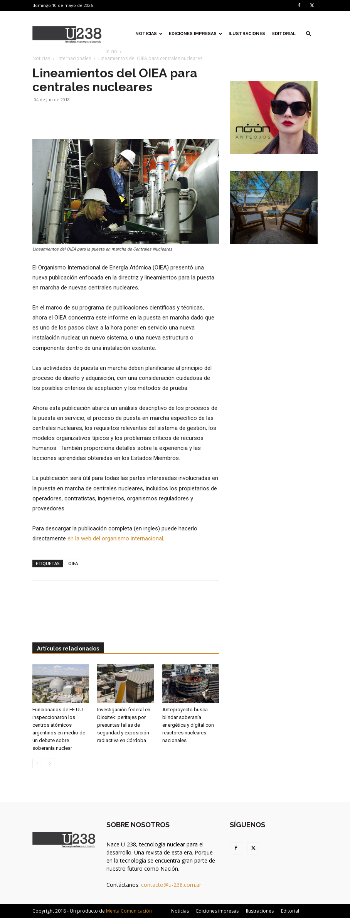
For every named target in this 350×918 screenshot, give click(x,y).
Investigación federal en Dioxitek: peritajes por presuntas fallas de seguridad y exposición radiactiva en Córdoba (123, 725)
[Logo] (67, 33)
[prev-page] (37, 763)
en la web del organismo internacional (115, 538)
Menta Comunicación (129, 911)
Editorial (284, 33)
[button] (308, 34)
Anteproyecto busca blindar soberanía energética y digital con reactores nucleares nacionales (188, 725)
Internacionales (74, 58)
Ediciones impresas (195, 33)
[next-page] (49, 763)
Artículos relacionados (68, 648)
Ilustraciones (247, 33)
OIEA (73, 563)
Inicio (111, 51)
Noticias (149, 33)
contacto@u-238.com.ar (171, 884)
